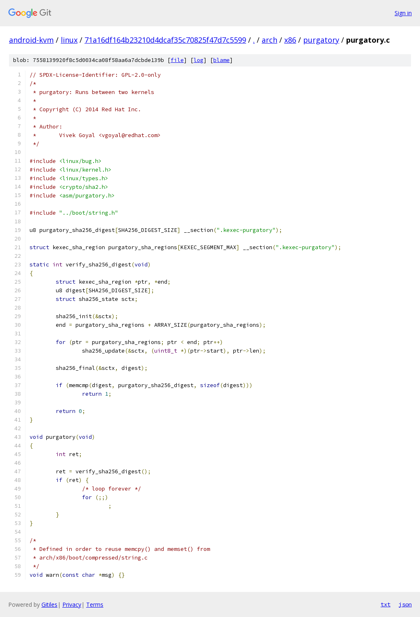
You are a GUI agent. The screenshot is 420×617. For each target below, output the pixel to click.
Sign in (403, 13)
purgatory (321, 40)
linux (69, 40)
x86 (290, 40)
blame (221, 60)
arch (269, 40)
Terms (94, 604)
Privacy (71, 604)
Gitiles (49, 604)
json (405, 604)
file (177, 60)
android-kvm (31, 40)
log (198, 60)
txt (385, 604)
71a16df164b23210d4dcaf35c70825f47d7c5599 (165, 40)
